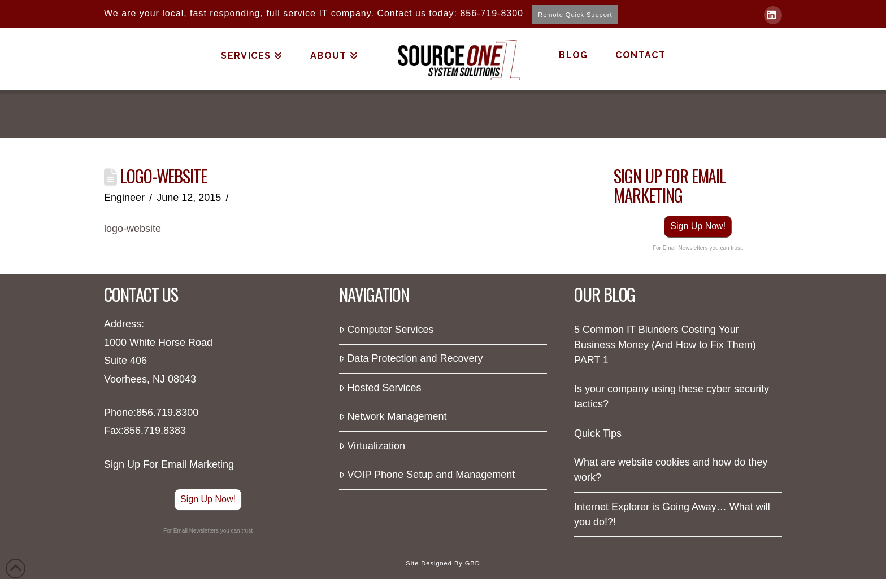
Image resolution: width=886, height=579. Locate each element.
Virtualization (372, 445)
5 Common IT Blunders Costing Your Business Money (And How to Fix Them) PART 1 (665, 345)
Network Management (392, 416)
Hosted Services (380, 387)
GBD (472, 563)
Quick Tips (598, 433)
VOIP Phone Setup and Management (427, 474)
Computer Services (386, 329)
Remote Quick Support (575, 14)
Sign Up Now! (698, 226)
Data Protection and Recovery (411, 358)
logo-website (132, 228)
